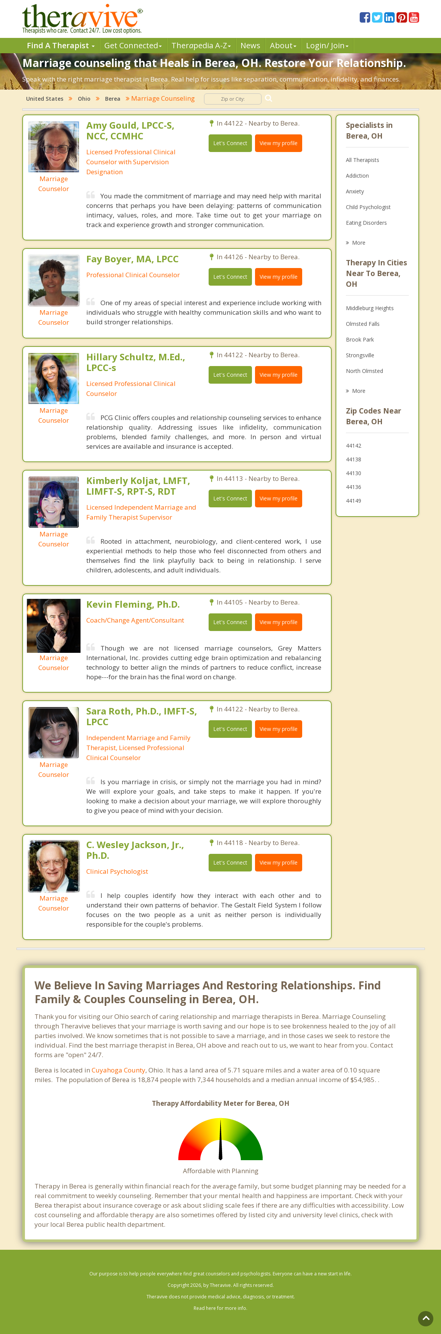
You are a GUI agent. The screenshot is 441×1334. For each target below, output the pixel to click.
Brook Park (360, 339)
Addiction (357, 175)
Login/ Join (327, 45)
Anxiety (355, 191)
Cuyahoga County (118, 1070)
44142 (353, 445)
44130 (353, 473)
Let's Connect (230, 143)
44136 (353, 486)
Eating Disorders (366, 222)
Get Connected (133, 45)
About (283, 45)
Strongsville (360, 355)
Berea (112, 98)
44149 (353, 500)
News (250, 45)
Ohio (84, 98)
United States (44, 98)
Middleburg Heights (370, 308)
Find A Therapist (61, 45)
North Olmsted (364, 370)
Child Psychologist (368, 207)
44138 (353, 459)
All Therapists (362, 159)
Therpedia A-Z (201, 45)
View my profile (279, 143)
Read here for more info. (220, 1308)
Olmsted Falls (363, 323)
